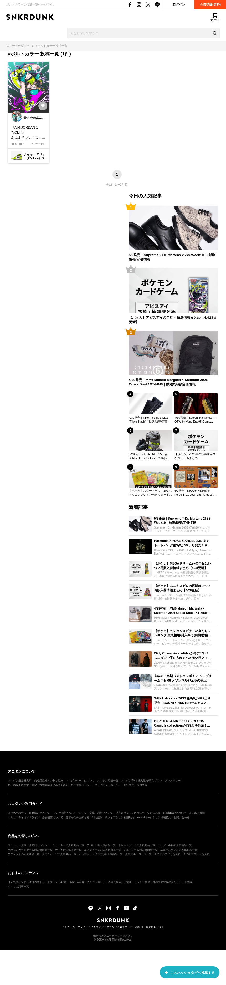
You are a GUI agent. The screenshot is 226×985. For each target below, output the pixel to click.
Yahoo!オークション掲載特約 (154, 817)
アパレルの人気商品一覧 (101, 845)
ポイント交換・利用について (96, 812)
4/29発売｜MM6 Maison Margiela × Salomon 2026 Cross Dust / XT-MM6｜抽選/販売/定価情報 (168, 382)
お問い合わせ (181, 817)
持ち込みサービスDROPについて (166, 812)
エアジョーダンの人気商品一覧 (102, 849)
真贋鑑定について (39, 812)
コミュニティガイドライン (23, 817)
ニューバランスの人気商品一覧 (178, 849)
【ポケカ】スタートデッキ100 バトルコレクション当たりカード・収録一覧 (150, 492)
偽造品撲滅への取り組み (48, 780)
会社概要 (129, 785)
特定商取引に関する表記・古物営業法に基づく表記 (38, 785)
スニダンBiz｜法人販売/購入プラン (141, 780)
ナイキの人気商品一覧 (68, 849)
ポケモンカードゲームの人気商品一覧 (30, 849)
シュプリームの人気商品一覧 (141, 849)
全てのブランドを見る (196, 854)
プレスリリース (174, 780)
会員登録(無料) (210, 4)
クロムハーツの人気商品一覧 (59, 854)
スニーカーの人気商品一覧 (68, 845)
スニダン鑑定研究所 (20, 780)
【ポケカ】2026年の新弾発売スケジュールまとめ (194, 456)
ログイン (179, 4)
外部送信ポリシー (81, 785)
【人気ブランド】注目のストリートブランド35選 (37, 882)
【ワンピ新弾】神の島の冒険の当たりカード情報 (163, 882)
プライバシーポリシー (108, 785)
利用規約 (97, 817)
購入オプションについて (130, 812)
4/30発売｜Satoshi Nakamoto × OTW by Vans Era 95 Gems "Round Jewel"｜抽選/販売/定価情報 (196, 419)
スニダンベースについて (80, 780)
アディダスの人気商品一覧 (23, 854)
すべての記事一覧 (18, 886)
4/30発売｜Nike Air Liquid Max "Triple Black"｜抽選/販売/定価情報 (150, 419)
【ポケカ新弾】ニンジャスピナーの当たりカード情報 (100, 882)
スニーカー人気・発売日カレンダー (29, 845)
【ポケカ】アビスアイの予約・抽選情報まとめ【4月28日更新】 (173, 320)
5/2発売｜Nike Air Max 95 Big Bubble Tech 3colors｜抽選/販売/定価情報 (150, 456)
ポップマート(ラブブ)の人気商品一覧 (101, 854)
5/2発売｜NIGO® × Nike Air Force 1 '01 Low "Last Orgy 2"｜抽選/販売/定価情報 (195, 492)
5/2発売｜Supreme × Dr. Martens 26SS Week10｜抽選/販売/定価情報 (172, 257)
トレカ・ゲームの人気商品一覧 (136, 845)
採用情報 (142, 785)
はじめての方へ (17, 812)
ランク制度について (64, 812)
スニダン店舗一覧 (107, 780)
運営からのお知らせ (77, 817)
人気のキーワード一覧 (138, 854)
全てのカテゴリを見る (167, 854)
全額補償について (52, 817)
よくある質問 (197, 812)
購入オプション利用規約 (119, 817)
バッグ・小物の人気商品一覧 (175, 845)
